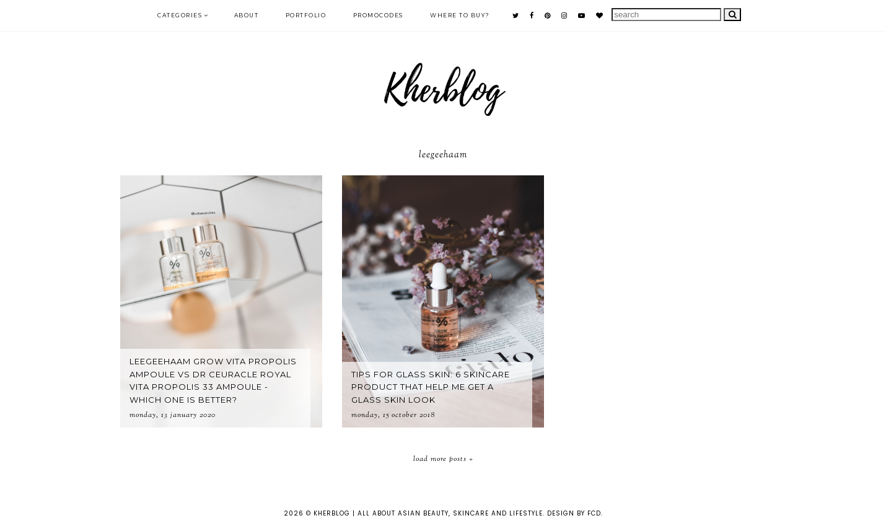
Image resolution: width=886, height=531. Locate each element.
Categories (179, 15)
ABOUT (246, 15)
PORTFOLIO (306, 15)
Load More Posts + (443, 459)
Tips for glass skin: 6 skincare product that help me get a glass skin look (430, 387)
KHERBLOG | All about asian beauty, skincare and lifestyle (428, 513)
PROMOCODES (378, 15)
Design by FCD (574, 513)
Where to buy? (460, 15)
